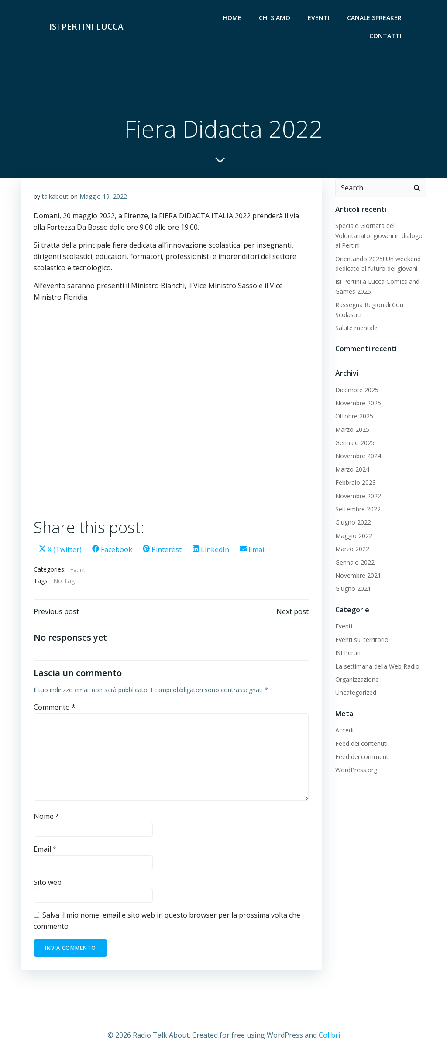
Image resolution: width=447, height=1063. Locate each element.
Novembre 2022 (358, 497)
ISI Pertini (348, 653)
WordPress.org (356, 771)
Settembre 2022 (357, 510)
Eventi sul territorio (361, 640)
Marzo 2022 (352, 549)
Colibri (329, 1037)
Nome (46, 818)
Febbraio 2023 (355, 483)
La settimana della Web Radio (377, 667)
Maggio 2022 (353, 536)
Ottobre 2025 (354, 417)
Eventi (319, 18)
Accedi (344, 731)
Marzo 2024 (352, 470)
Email (45, 851)
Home (233, 18)
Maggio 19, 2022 (103, 197)
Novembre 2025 (358, 404)
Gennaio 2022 (354, 563)
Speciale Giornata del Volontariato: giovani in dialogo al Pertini (378, 237)
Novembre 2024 (358, 457)
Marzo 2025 (352, 430)
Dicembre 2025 (356, 391)
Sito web (48, 884)
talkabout (55, 197)
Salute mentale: (356, 328)
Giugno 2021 (353, 590)
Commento (55, 709)
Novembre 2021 (358, 576)
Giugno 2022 (353, 523)
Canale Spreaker (374, 18)
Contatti (386, 35)
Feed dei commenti (362, 757)
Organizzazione (356, 680)
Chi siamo (275, 18)
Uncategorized (355, 694)
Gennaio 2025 (354, 443)
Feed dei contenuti (361, 744)
